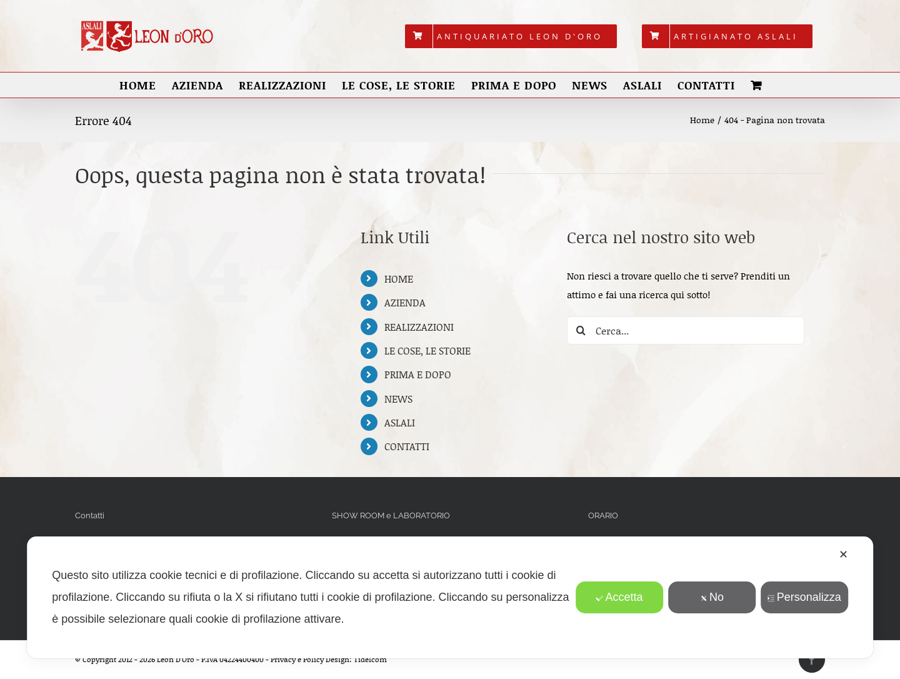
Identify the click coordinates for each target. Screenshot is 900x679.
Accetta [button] (619, 597)
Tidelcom (370, 659)
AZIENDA (405, 302)
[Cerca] (581, 330)
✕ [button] (843, 554)
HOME (398, 278)
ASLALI (399, 422)
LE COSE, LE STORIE (427, 350)
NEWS (398, 398)
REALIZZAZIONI (419, 326)
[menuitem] (511, 36)
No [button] (712, 597)
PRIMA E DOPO (417, 374)
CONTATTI (406, 446)
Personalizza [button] (804, 597)
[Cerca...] (685, 330)
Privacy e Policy (297, 659)
